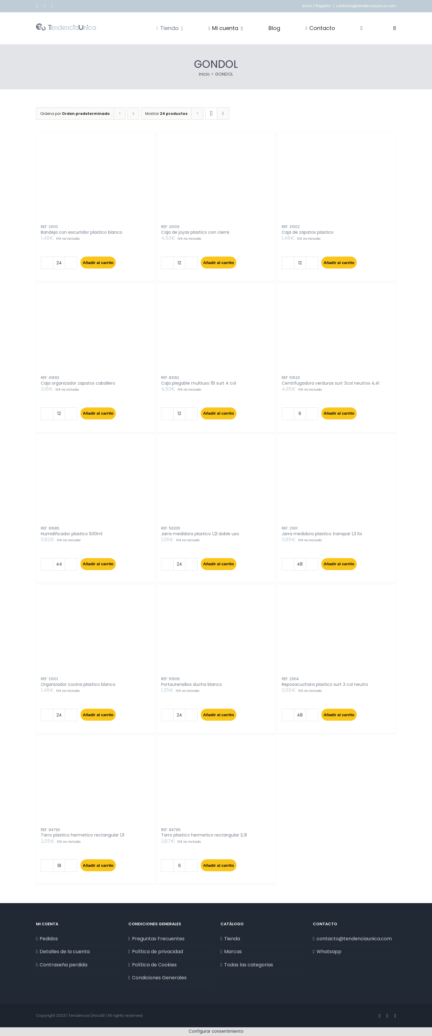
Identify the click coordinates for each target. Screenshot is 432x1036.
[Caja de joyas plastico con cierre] (216, 181)
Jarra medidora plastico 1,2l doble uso (200, 534)
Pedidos (49, 938)
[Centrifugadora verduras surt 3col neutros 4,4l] (336, 331)
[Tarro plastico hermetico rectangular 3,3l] (216, 783)
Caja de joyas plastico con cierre (195, 232)
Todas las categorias (248, 965)
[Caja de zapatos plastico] (336, 181)
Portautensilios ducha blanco (191, 684)
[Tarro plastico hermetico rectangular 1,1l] (95, 783)
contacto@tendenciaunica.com (366, 5)
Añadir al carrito (98, 262)
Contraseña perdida (63, 965)
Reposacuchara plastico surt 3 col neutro (325, 684)
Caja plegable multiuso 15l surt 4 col (198, 383)
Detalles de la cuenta (65, 951)
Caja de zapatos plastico (308, 232)
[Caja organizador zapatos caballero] (95, 331)
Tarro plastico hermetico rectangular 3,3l (204, 835)
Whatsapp (328, 951)
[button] (394, 28)
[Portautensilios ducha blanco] (216, 633)
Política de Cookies (154, 965)
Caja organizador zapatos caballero (78, 383)
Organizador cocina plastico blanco (78, 684)
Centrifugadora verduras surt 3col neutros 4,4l (330, 383)
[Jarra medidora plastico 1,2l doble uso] (216, 482)
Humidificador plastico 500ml (71, 534)
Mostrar (166, 113)
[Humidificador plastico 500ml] (95, 482)
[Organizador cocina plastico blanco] (95, 633)
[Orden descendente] (133, 113)
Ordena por (75, 113)
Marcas (233, 951)
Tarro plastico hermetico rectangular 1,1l (82, 835)
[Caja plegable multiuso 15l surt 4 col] (216, 331)
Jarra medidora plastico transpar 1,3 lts (322, 534)
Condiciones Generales (159, 977)
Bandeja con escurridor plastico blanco (81, 232)
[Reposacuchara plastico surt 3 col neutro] (336, 633)
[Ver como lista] (223, 113)
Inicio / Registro (317, 5)
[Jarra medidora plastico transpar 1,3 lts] (336, 482)
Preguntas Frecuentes (158, 938)
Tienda (232, 938)
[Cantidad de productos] (59, 263)
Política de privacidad (157, 951)
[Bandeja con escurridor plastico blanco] (95, 181)
